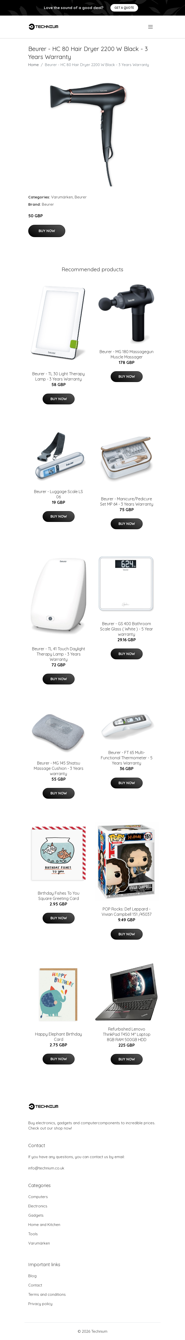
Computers (38, 1196)
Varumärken (62, 197)
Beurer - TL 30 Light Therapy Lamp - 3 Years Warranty (58, 376)
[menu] (151, 27)
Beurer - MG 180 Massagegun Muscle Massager (126, 354)
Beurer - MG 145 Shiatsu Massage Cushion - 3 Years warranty (58, 768)
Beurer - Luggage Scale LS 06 (58, 494)
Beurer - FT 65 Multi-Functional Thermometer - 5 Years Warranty (126, 758)
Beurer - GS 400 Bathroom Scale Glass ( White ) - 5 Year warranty (126, 629)
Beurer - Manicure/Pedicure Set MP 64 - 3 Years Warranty (126, 501)
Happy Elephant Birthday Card (58, 1037)
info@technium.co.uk (46, 1168)
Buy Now (47, 231)
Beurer (81, 197)
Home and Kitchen (44, 1224)
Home (33, 64)
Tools (33, 1233)
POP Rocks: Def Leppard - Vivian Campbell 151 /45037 (126, 911)
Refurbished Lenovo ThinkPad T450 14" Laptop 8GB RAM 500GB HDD (126, 1034)
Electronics (37, 1206)
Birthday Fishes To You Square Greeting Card (58, 896)
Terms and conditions (47, 1294)
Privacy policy (40, 1303)
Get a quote (124, 8)
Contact (35, 1285)
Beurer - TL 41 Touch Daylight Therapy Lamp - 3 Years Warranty (58, 654)
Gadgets (36, 1215)
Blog (32, 1275)
